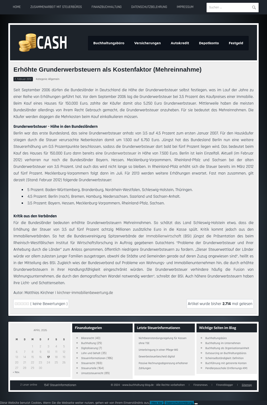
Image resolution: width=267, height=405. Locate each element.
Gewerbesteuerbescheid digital (157, 356)
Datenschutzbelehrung (149, 7)
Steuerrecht (88, 363)
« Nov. (16, 372)
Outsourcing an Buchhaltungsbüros (226, 353)
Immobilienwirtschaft (163, 236)
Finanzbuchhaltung (107, 7)
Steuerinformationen (93, 358)
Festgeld (236, 43)
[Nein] (196, 403)
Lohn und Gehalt (91, 353)
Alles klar (156, 402)
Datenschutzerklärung (179, 402)
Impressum (185, 7)
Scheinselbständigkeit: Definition (224, 358)
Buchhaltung (88, 343)
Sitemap (247, 385)
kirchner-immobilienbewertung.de (85, 292)
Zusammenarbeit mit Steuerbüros (56, 7)
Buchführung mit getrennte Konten (226, 363)
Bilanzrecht (87, 338)
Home (17, 7)
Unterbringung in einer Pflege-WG (158, 350)
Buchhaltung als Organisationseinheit (227, 348)
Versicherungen (147, 43)
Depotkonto (209, 43)
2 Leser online (28, 385)
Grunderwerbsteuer (120, 153)
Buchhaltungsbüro (108, 43)
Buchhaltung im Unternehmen (223, 343)
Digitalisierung (89, 348)
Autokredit (180, 43)
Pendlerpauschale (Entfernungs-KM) (226, 368)
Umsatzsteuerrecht (92, 373)
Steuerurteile (89, 368)
